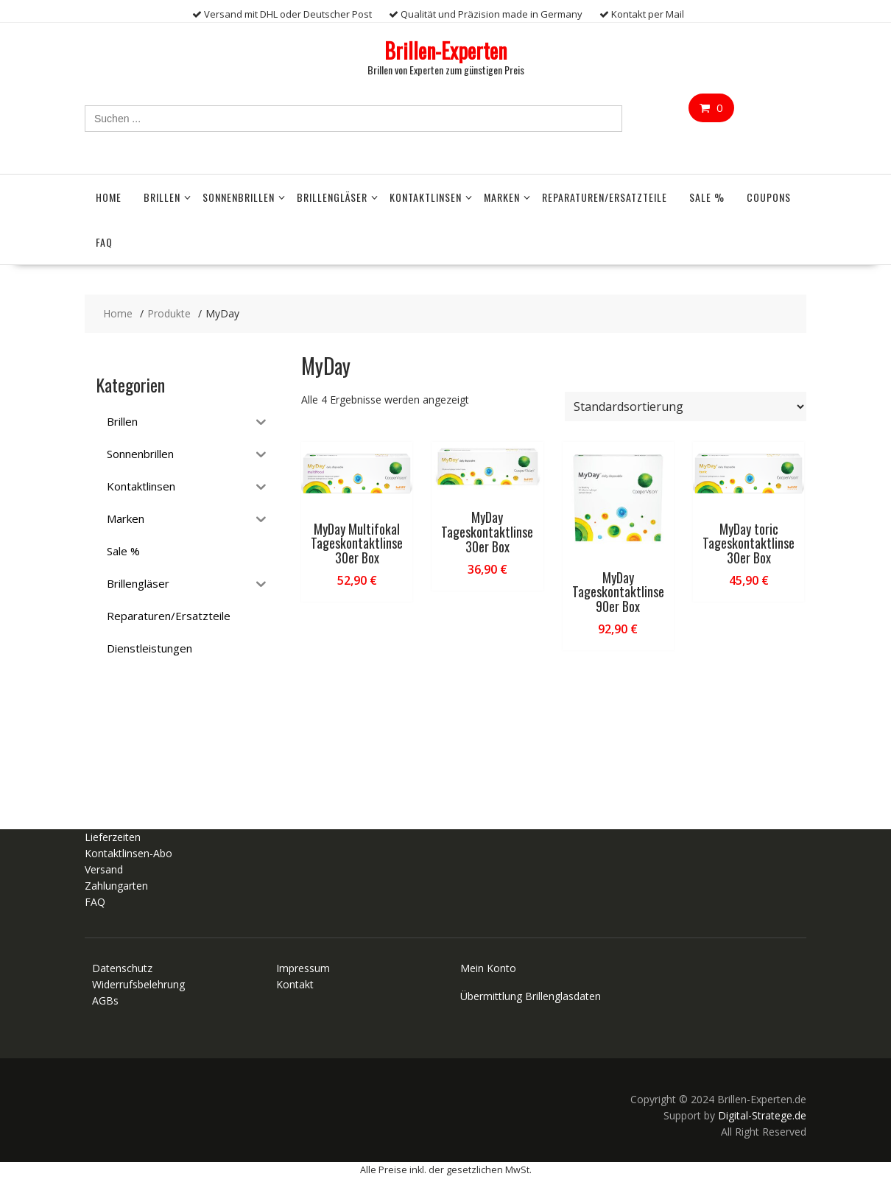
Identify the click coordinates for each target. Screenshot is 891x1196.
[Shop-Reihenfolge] (685, 406)
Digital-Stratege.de (762, 1115)
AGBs (105, 1000)
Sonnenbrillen (238, 197)
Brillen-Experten (445, 50)
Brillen (162, 197)
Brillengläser (332, 197)
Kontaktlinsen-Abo (128, 853)
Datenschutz (122, 968)
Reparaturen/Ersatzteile (604, 197)
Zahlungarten (116, 886)
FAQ (104, 242)
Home (109, 197)
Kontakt (295, 984)
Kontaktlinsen (426, 197)
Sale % (707, 197)
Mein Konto (488, 968)
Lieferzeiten (113, 837)
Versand (104, 869)
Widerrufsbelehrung (138, 984)
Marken (502, 197)
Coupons (769, 197)
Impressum (303, 968)
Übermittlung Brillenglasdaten (530, 996)
